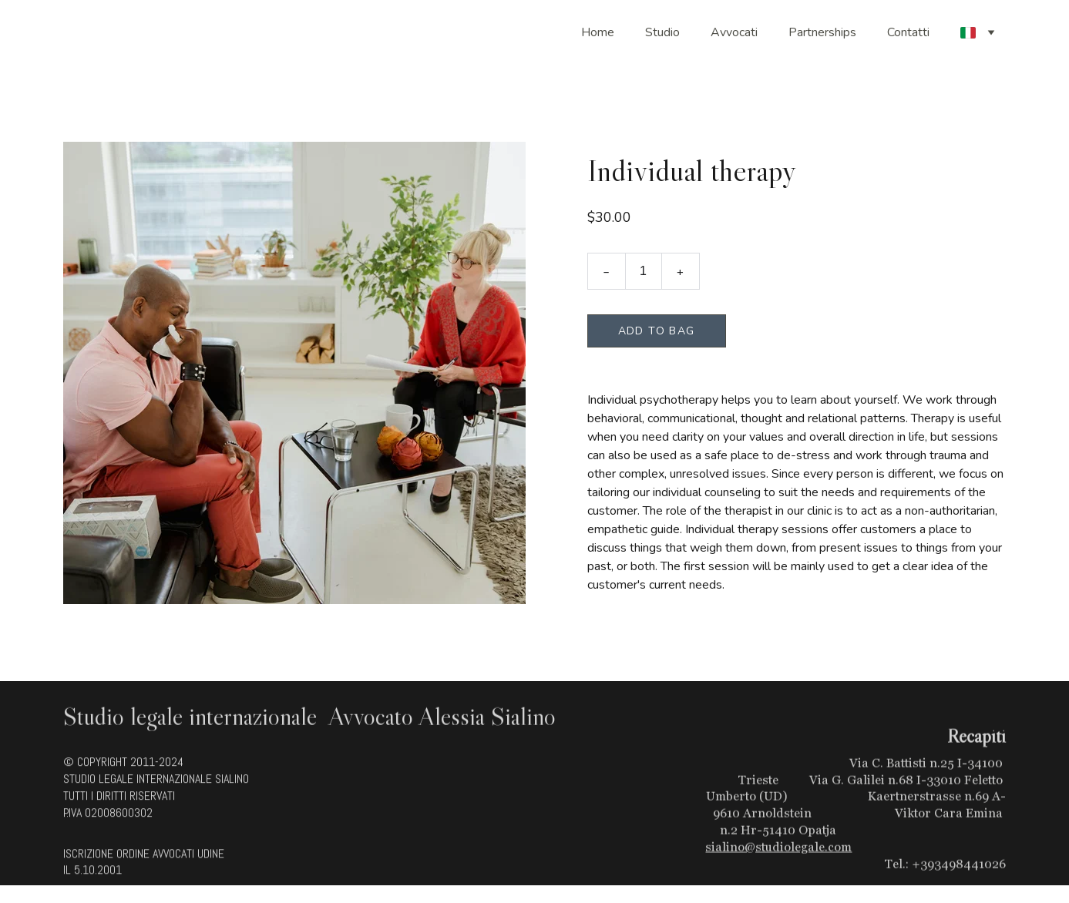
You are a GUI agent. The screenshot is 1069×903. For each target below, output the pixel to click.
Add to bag (656, 333)
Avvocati (734, 32)
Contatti (908, 32)
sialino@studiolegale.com (778, 854)
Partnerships (822, 32)
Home (597, 32)
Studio (662, 32)
